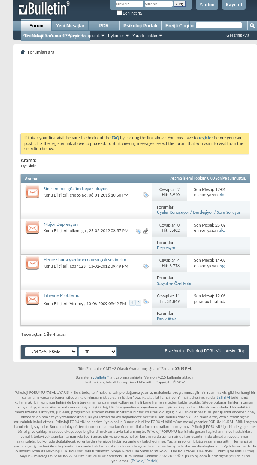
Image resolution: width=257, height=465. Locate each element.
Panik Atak (166, 319)
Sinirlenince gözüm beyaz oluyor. (76, 188)
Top (241, 350)
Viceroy (76, 303)
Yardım (207, 4)
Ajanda (74, 35)
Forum (36, 25)
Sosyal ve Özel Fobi (174, 283)
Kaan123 (78, 266)
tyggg (223, 265)
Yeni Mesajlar (35, 35)
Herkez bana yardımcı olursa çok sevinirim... (87, 259)
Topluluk (92, 35)
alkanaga (78, 230)
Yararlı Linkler (145, 35)
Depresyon (166, 247)
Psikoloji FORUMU (204, 350)
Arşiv (230, 350)
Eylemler (116, 35)
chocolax (78, 195)
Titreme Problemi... (63, 295)
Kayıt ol (234, 4)
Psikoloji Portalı (140, 25)
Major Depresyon (61, 224)
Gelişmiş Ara (237, 35)
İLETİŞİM (223, 397)
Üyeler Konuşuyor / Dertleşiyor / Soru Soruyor (198, 212)
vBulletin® (101, 377)
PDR (103, 25)
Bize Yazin (174, 350)
